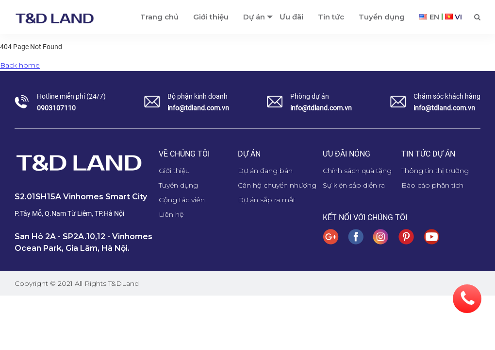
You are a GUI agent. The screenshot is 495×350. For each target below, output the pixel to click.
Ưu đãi (291, 16)
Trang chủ (159, 16)
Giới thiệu (211, 16)
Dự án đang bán (265, 170)
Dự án (254, 16)
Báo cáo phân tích (432, 185)
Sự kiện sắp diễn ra (354, 185)
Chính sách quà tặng (357, 170)
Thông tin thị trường (435, 170)
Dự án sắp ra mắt (267, 199)
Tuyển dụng (382, 16)
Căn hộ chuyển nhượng (277, 185)
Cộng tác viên (182, 199)
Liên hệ (171, 214)
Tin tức (331, 16)
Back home (20, 65)
